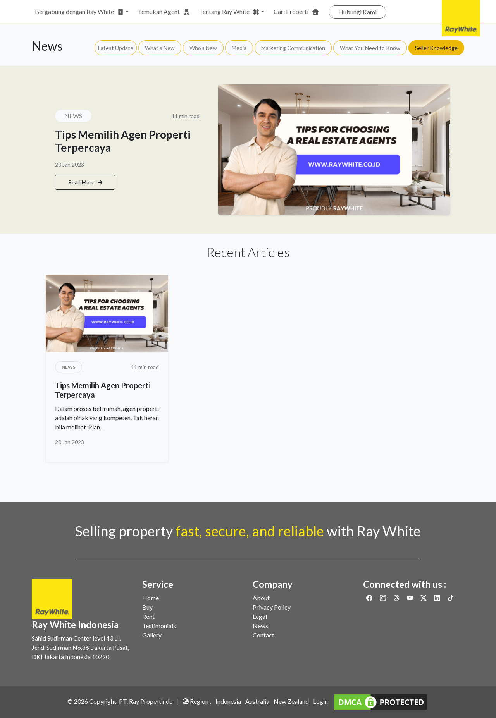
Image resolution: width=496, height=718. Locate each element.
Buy (147, 607)
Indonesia (228, 701)
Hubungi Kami (357, 11)
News (260, 625)
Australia (257, 701)
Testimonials (159, 625)
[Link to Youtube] (410, 597)
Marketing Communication (293, 48)
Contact (263, 635)
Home (150, 597)
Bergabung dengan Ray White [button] (79, 11)
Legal (260, 616)
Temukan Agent (164, 11)
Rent (148, 616)
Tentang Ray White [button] (229, 11)
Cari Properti (296, 11)
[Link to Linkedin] (437, 597)
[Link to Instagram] (383, 597)
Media (239, 48)
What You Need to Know (370, 48)
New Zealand (291, 701)
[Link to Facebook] (370, 597)
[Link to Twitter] (424, 597)
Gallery (152, 635)
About (261, 597)
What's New (160, 48)
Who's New (203, 48)
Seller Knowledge (436, 48)
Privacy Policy (272, 607)
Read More (85, 182)
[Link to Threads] (397, 597)
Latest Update (115, 48)
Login (320, 701)
